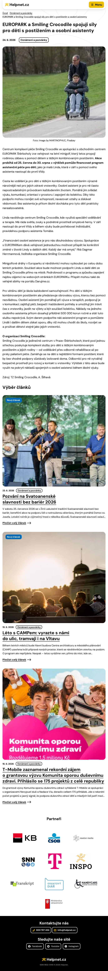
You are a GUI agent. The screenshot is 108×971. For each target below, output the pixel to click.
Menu (98, 4)
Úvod (5, 13)
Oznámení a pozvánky (21, 13)
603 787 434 (40, 930)
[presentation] (54, 440)
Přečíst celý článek (14, 523)
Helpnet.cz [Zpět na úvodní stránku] (19, 4)
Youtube (53, 946)
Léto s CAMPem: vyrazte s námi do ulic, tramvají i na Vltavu (35, 635)
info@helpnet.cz (65, 930)
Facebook (35, 946)
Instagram (72, 946)
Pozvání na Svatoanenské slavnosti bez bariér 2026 (29, 499)
